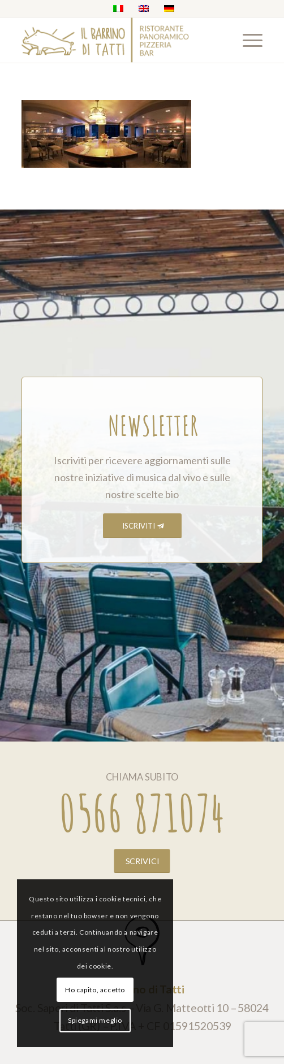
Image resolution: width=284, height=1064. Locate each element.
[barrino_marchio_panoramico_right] (117, 40)
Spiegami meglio (95, 1020)
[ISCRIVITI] (142, 526)
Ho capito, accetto (95, 989)
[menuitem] (247, 40)
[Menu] (247, 40)
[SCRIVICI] (142, 861)
